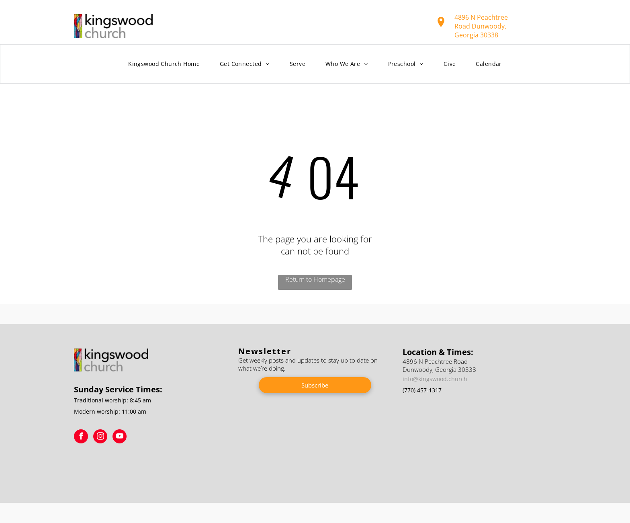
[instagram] (100, 437)
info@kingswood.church (435, 379)
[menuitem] (164, 64)
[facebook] (81, 437)
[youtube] (119, 437)
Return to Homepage (315, 279)
